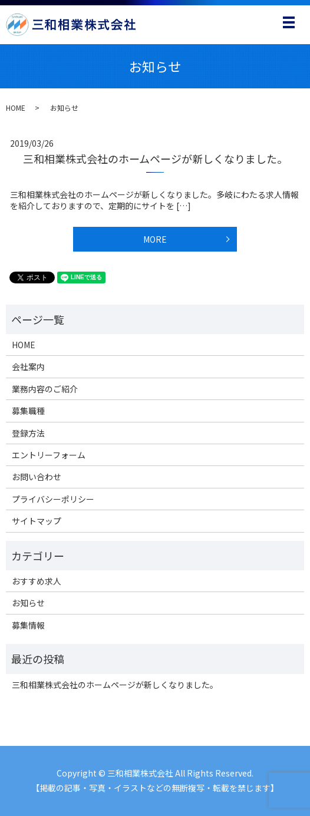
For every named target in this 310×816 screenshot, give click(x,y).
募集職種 (28, 411)
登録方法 (28, 433)
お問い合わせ (36, 477)
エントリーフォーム (48, 455)
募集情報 (28, 625)
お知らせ (28, 603)
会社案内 (28, 366)
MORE (155, 239)
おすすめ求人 (36, 581)
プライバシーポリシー (53, 499)
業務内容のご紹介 (45, 389)
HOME (15, 108)
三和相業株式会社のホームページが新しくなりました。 (155, 158)
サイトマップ (36, 521)
